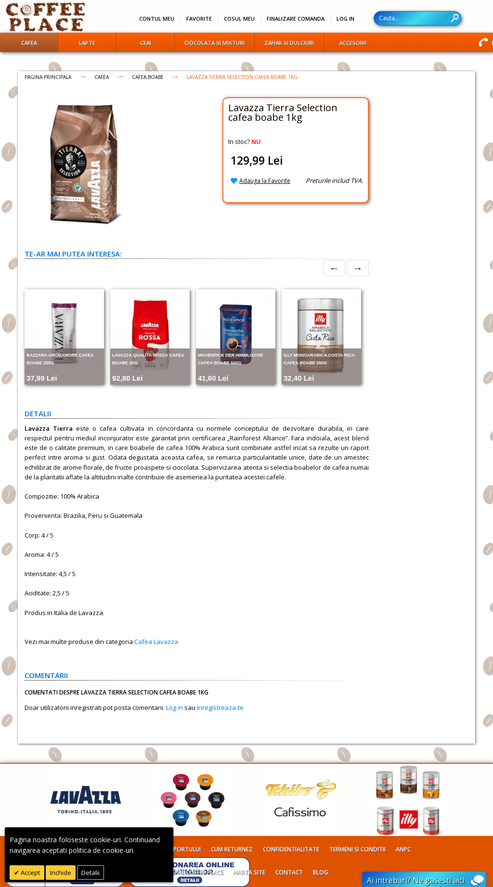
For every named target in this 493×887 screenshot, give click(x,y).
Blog (320, 872)
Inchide (60, 872)
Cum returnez (232, 849)
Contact (289, 872)
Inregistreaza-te (220, 707)
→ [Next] (358, 267)
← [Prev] (334, 267)
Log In (345, 18)
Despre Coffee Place (193, 872)
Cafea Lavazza (156, 641)
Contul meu (156, 18)
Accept (29, 872)
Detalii (90, 872)
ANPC (403, 849)
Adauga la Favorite (264, 181)
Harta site (249, 872)
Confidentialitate (291, 849)
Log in (174, 707)
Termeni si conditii (357, 849)
